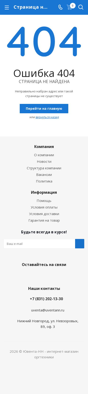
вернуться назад (47, 117)
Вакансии (44, 174)
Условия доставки (44, 213)
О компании (44, 154)
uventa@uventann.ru (47, 310)
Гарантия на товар (44, 220)
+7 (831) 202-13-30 (46, 298)
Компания (44, 146)
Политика (44, 181)
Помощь (44, 200)
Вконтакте (43, 275)
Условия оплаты (44, 207)
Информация (44, 192)
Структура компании (44, 168)
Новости (44, 161)
